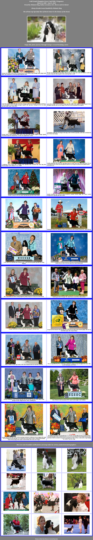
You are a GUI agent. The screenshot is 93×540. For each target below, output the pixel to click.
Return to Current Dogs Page (51, 538)
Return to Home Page (40, 538)
